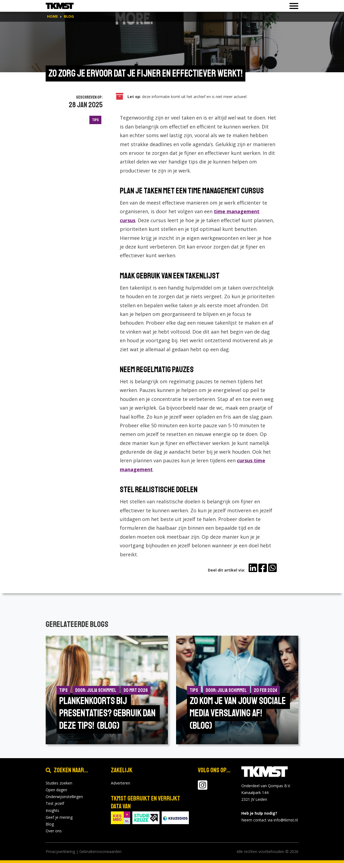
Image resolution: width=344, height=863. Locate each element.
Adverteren (120, 783)
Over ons (54, 830)
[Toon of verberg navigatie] (292, 6)
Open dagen (56, 789)
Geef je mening (59, 817)
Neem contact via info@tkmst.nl (269, 820)
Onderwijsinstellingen (64, 796)
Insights (52, 810)
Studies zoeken (59, 783)
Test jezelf (55, 803)
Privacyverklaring (60, 851)
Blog (50, 824)
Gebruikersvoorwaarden (100, 851)
